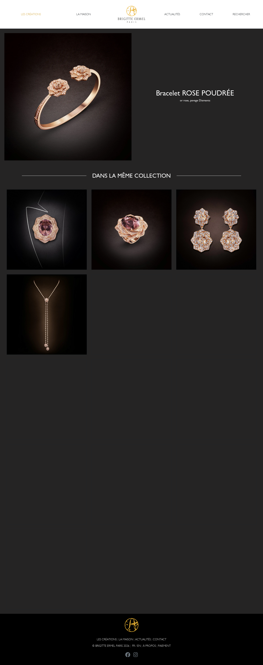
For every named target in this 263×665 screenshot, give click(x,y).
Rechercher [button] (241, 14)
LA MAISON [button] (83, 14)
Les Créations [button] (31, 14)
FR (133, 646)
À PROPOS (149, 646)
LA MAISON (126, 639)
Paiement (164, 646)
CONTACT (206, 14)
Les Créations (107, 639)
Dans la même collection (131, 175)
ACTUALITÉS (172, 14)
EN (139, 646)
